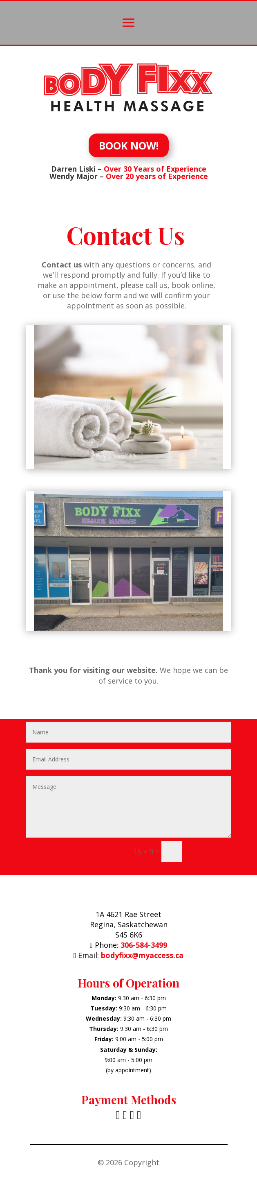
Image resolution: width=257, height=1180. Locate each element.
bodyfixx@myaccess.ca (142, 955)
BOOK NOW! (129, 145)
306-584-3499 (144, 945)
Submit (210, 851)
